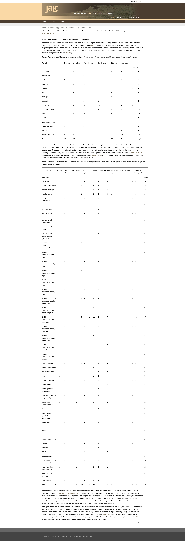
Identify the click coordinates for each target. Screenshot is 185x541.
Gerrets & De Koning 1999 (68, 493)
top (139, 523)
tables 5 (134, 153)
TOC (43, 33)
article (49, 33)
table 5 (92, 45)
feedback (62, 21)
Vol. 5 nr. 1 (139, 1)
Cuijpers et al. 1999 (131, 517)
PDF (54, 33)
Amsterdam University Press (61, 536)
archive (52, 21)
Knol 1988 (106, 514)
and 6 (140, 153)
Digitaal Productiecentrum (84, 536)
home (44, 21)
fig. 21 (124, 512)
